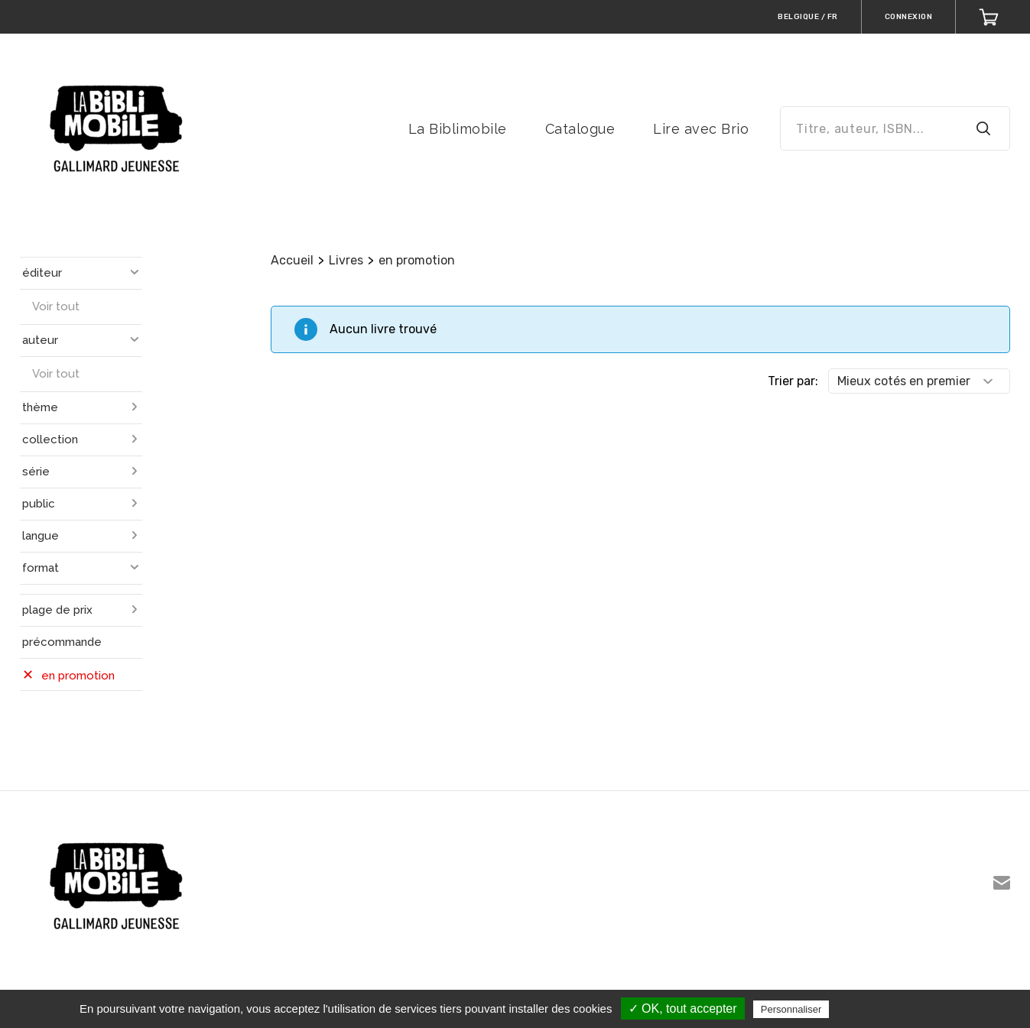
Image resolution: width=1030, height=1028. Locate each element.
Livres (346, 260)
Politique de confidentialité (899, 1009)
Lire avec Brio (701, 129)
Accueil (292, 260)
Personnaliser (791, 1009)
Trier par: (793, 381)
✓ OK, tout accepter (683, 1008)
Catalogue (580, 129)
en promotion (417, 260)
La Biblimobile (457, 129)
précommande (62, 642)
